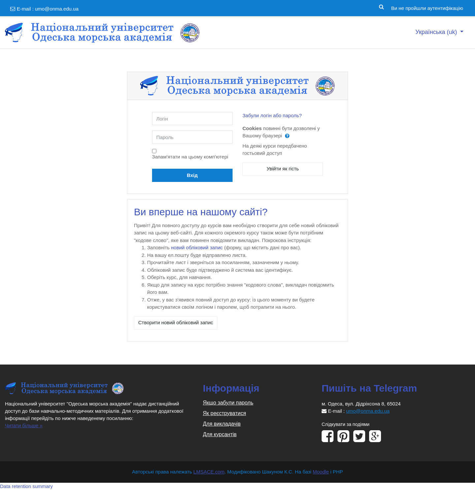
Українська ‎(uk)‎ (437, 32)
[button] (381, 6)
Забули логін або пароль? (272, 115)
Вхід (192, 175)
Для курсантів (220, 434)
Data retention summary (26, 486)
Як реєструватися (224, 413)
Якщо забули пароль (228, 402)
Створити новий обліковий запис (175, 322)
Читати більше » (24, 425)
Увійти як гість (283, 168)
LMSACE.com (208, 471)
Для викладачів (221, 424)
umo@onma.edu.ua (57, 9)
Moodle (321, 471)
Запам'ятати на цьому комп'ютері (190, 156)
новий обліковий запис (197, 247)
